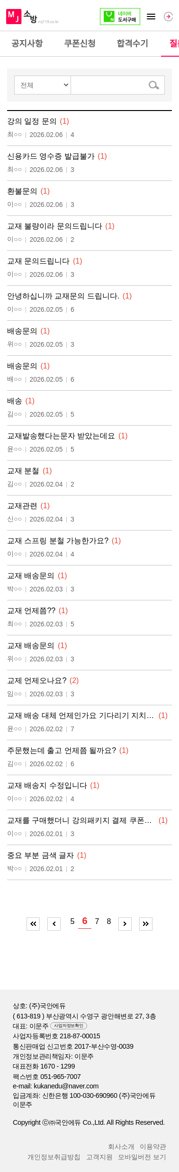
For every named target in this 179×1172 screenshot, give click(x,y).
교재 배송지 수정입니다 (47, 785)
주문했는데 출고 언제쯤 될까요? (61, 750)
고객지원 (99, 1157)
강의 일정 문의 (32, 121)
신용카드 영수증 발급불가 (51, 156)
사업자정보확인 (68, 1025)
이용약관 (153, 1146)
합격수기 (132, 44)
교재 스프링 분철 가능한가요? (57, 541)
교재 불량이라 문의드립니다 (54, 226)
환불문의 (22, 191)
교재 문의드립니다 (38, 261)
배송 (14, 401)
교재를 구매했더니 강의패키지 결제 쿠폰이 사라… (81, 820)
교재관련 (22, 506)
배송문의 (22, 331)
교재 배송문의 (30, 576)
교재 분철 (23, 471)
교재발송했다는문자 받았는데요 (61, 436)
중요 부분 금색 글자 (40, 855)
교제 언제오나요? (36, 680)
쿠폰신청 (79, 44)
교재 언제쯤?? (31, 611)
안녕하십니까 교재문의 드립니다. (63, 296)
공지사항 (27, 44)
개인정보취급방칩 (54, 1157)
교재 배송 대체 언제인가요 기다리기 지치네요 (81, 715)
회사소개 (121, 1146)
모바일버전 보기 (142, 1157)
